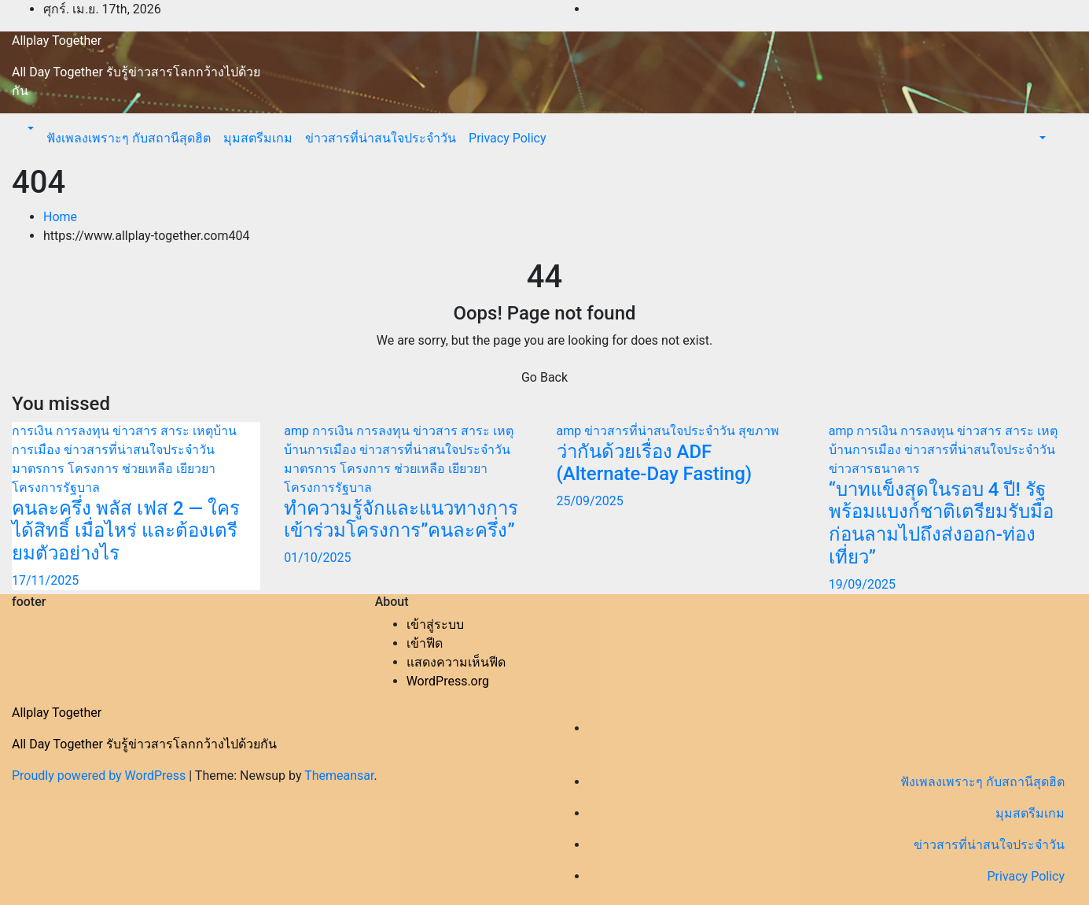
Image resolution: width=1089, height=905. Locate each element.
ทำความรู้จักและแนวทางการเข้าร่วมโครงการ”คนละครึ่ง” (401, 519)
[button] (29, 128)
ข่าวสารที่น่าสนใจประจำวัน (380, 138)
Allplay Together (56, 40)
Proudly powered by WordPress (100, 775)
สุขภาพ (758, 430)
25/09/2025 (590, 500)
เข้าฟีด (425, 643)
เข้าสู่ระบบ (435, 624)
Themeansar (338, 775)
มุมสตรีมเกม (257, 138)
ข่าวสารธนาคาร (874, 468)
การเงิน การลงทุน (62, 430)
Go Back (544, 377)
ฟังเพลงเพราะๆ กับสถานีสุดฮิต (128, 138)
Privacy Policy (507, 138)
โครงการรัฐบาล (56, 487)
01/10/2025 (317, 557)
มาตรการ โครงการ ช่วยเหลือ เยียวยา (113, 468)
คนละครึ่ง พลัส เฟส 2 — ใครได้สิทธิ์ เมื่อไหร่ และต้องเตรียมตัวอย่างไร (126, 531)
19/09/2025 (862, 584)
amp (298, 430)
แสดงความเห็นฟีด (456, 662)
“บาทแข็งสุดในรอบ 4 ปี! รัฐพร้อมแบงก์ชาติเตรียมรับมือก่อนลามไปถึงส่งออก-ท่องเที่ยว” (941, 523)
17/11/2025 (45, 580)
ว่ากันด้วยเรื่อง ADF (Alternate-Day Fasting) (654, 463)
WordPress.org (448, 681)
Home (60, 216)
